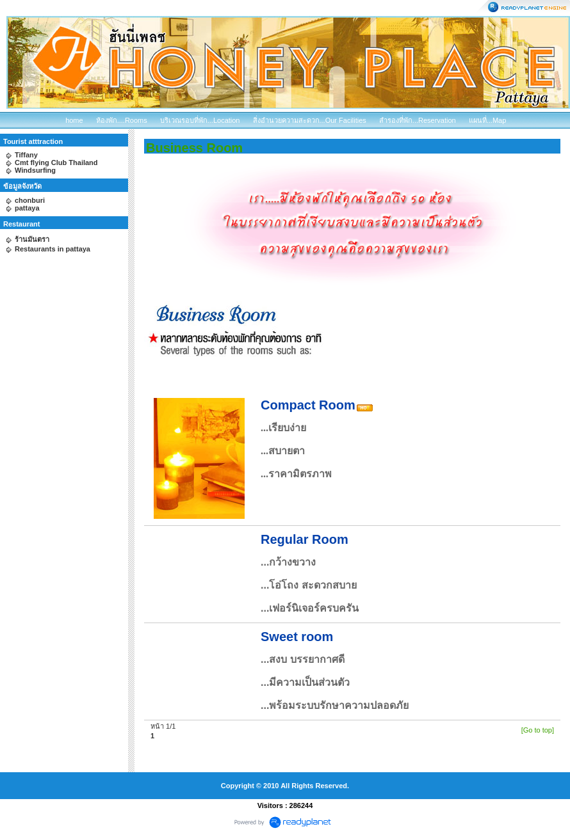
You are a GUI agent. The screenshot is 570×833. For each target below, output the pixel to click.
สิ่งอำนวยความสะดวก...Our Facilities (309, 120)
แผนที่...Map (488, 120)
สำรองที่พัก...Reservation (417, 120)
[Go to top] (537, 730)
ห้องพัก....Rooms (121, 120)
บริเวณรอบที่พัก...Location (200, 120)
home (74, 120)
